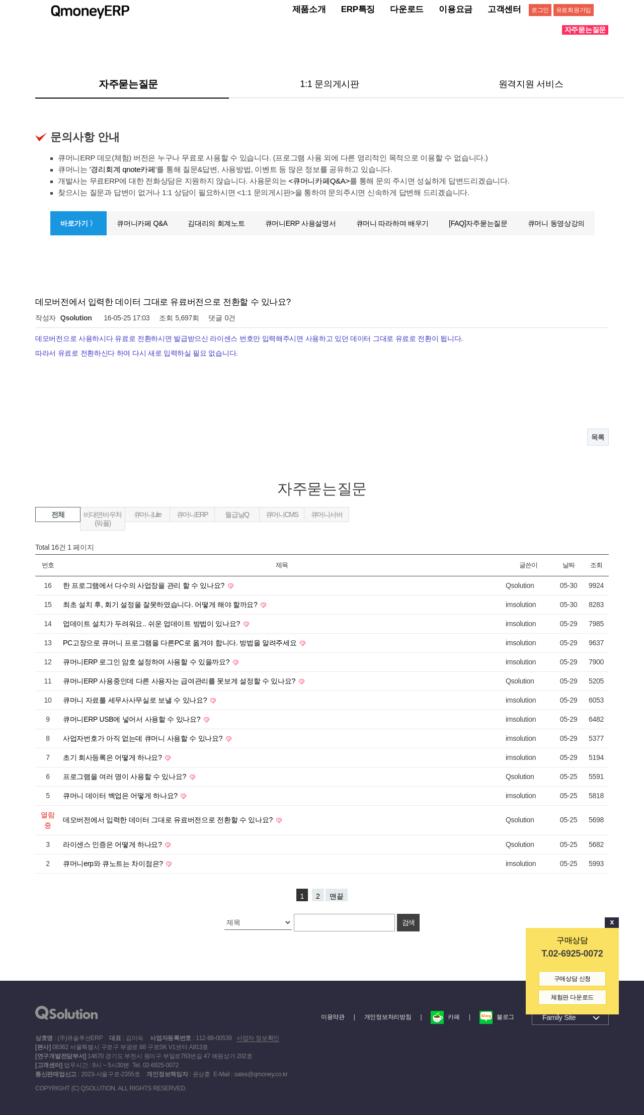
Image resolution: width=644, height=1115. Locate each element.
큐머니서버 (327, 514)
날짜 (568, 564)
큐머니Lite (148, 514)
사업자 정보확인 (257, 1037)
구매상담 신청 (572, 978)
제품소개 (309, 9)
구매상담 (572, 940)
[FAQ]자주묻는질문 (478, 223)
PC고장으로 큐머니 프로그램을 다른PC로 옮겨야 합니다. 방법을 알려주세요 (180, 642)
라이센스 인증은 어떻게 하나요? (113, 844)
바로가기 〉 (78, 223)
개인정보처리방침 (388, 1016)
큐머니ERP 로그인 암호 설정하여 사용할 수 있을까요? (147, 661)
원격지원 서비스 (531, 83)
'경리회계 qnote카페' (123, 168)
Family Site (559, 1017)
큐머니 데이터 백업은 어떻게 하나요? (121, 795)
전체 (57, 514)
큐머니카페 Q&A (142, 223)
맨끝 (337, 896)
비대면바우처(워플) (103, 518)
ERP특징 (358, 9)
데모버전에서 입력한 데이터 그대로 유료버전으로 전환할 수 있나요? (169, 819)
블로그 (496, 1016)
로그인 (540, 10)
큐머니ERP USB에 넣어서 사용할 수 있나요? (132, 719)
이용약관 (333, 1016)
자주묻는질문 (128, 83)
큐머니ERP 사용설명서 (300, 223)
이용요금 (455, 9)
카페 (445, 1016)
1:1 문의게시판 (329, 83)
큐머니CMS (282, 514)
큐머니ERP (192, 514)
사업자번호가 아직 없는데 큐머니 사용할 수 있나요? (143, 738)
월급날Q (237, 514)
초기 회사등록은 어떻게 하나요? (113, 757)
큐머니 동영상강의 (556, 223)
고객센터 (504, 9)
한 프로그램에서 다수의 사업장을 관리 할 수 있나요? (144, 585)
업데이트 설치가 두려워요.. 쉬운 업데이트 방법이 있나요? (152, 623)
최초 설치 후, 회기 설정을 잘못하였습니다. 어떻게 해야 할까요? (161, 604)
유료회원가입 (573, 10)
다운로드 (407, 9)
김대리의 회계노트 (216, 223)
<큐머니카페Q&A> (319, 180)
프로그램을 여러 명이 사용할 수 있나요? (125, 776)
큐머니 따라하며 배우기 (392, 223)
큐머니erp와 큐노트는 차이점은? (114, 863)
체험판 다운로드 (572, 997)
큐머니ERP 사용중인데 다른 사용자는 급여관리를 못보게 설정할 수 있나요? (180, 680)
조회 (596, 564)
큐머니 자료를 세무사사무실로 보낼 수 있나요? (136, 700)
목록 (598, 437)
